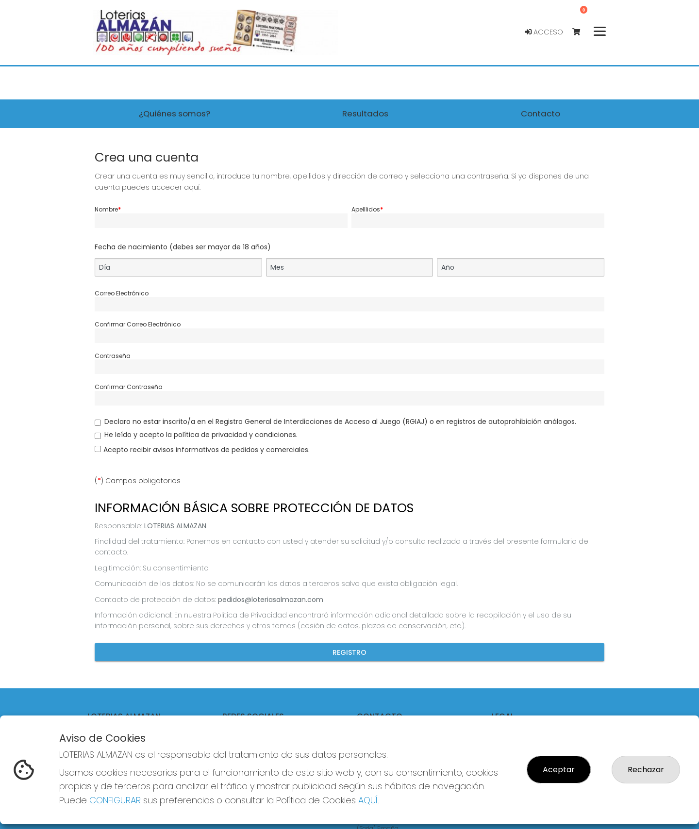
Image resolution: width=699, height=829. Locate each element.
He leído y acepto (201, 434)
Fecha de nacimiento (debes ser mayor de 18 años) (183, 247)
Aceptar (559, 769)
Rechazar (646, 769)
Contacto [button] (540, 113)
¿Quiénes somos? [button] (174, 113)
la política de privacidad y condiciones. (232, 434)
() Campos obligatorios (138, 480)
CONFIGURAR (115, 800)
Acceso (544, 32)
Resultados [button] (365, 113)
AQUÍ (368, 800)
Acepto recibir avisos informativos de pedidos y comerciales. (206, 450)
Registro (349, 652)
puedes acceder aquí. (161, 187)
